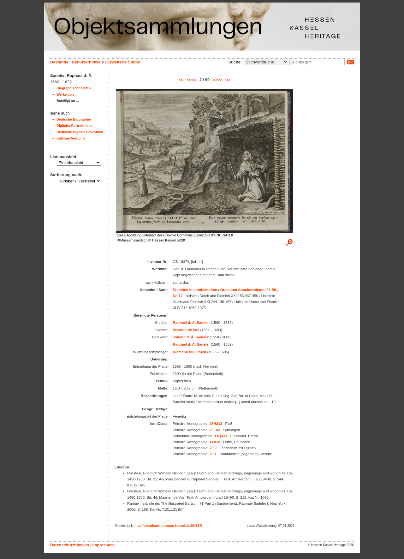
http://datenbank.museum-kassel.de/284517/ (168, 525)
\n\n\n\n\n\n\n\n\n (266, 62)
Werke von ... (67, 94)
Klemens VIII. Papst (189, 352)
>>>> (218, 79)
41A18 (215, 442)
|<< (180, 79)
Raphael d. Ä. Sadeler (191, 322)
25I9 (213, 448)
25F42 (215, 430)
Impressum (103, 545)
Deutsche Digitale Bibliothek (79, 132)
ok (350, 62)
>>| (229, 79)
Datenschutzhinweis (69, 545)
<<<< (191, 79)
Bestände (59, 62)
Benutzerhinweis (88, 62)
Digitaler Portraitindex (74, 126)
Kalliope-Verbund (70, 138)
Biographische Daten (73, 88)
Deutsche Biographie (73, 119)
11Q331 (220, 436)
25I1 (213, 454)
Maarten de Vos (186, 330)
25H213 (216, 423)
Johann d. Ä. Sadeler (191, 337)
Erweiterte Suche (123, 62)
